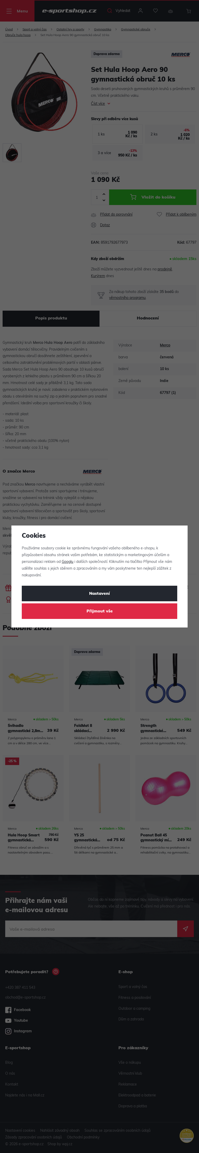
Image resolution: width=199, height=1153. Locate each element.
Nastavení (99, 594)
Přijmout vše (100, 611)
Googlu (67, 562)
